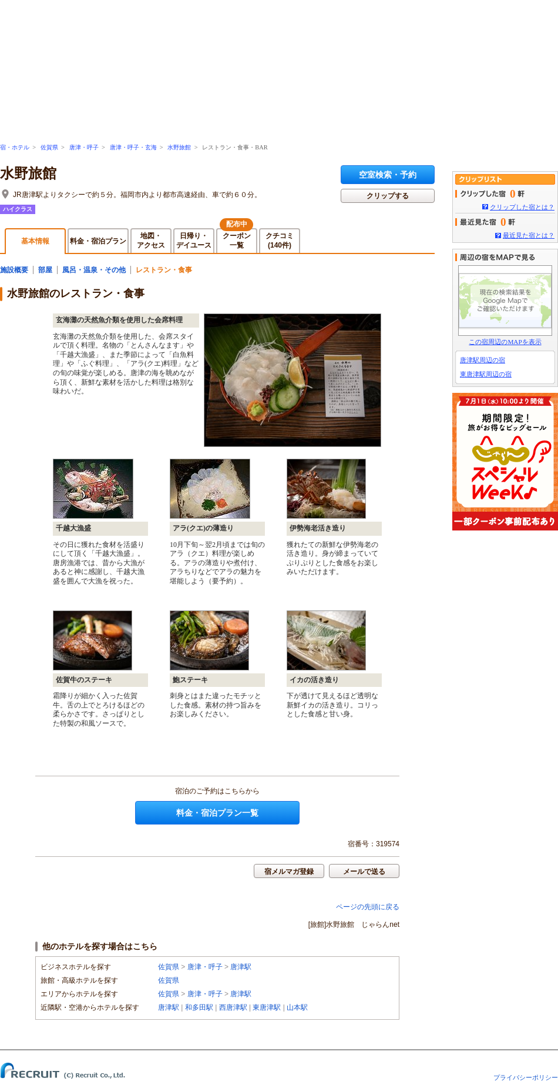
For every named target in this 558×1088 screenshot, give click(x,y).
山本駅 (297, 1007)
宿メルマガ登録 (289, 871)
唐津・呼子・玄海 (133, 147)
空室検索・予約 (387, 174)
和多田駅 (199, 1007)
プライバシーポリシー (525, 1077)
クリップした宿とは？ (522, 207)
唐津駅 (240, 967)
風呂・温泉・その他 (94, 270)
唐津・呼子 (84, 147)
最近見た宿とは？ (528, 235)
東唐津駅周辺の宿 (486, 374)
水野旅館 (179, 147)
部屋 (45, 270)
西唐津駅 (233, 1007)
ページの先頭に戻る (367, 907)
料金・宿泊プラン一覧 (217, 812)
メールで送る (364, 871)
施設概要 (14, 270)
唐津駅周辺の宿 (482, 359)
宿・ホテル (14, 147)
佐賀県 (49, 147)
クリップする (388, 196)
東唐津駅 (267, 1007)
